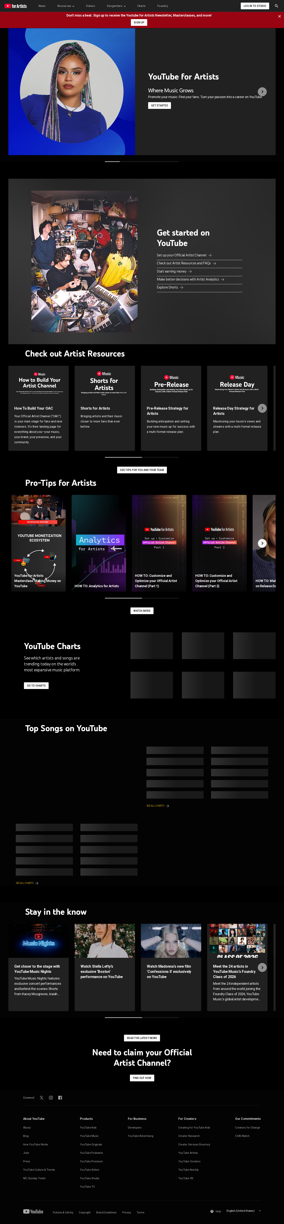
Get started (159, 105)
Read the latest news (142, 1038)
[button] (276, 5)
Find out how (142, 1078)
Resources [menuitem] (65, 5)
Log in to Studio (255, 5)
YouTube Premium (91, 1161)
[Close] (280, 16)
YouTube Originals (91, 1144)
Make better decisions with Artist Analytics (188, 279)
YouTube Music (89, 1135)
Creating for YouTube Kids (194, 1127)
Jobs (26, 1152)
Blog (26, 1135)
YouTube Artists (188, 1152)
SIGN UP (139, 22)
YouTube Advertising (140, 1135)
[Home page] (15, 6)
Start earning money (172, 271)
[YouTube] (33, 1211)
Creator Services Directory (194, 1144)
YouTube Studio (89, 1178)
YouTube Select (89, 1169)
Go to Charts (36, 685)
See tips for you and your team (142, 469)
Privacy (126, 1212)
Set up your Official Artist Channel (182, 255)
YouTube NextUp (188, 1169)
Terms (140, 1212)
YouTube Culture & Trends (39, 1169)
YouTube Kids (88, 1127)
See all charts (155, 805)
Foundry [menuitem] (162, 5)
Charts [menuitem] (141, 5)
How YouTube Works (35, 1144)
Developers (135, 1127)
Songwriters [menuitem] (116, 5)
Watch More (142, 610)
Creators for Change (247, 1127)
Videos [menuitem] (90, 5)
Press (26, 1161)
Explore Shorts (168, 287)
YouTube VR (185, 1178)
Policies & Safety (63, 1212)
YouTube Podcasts (91, 1152)
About (27, 1127)
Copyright (85, 1212)
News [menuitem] (42, 5)
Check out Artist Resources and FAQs (184, 263)
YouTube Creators (189, 1161)
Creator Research (189, 1135)
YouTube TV (87, 1186)
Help (215, 1211)
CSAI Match (242, 1135)
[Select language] (244, 1211)
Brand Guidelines (106, 1212)
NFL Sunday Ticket (34, 1178)
